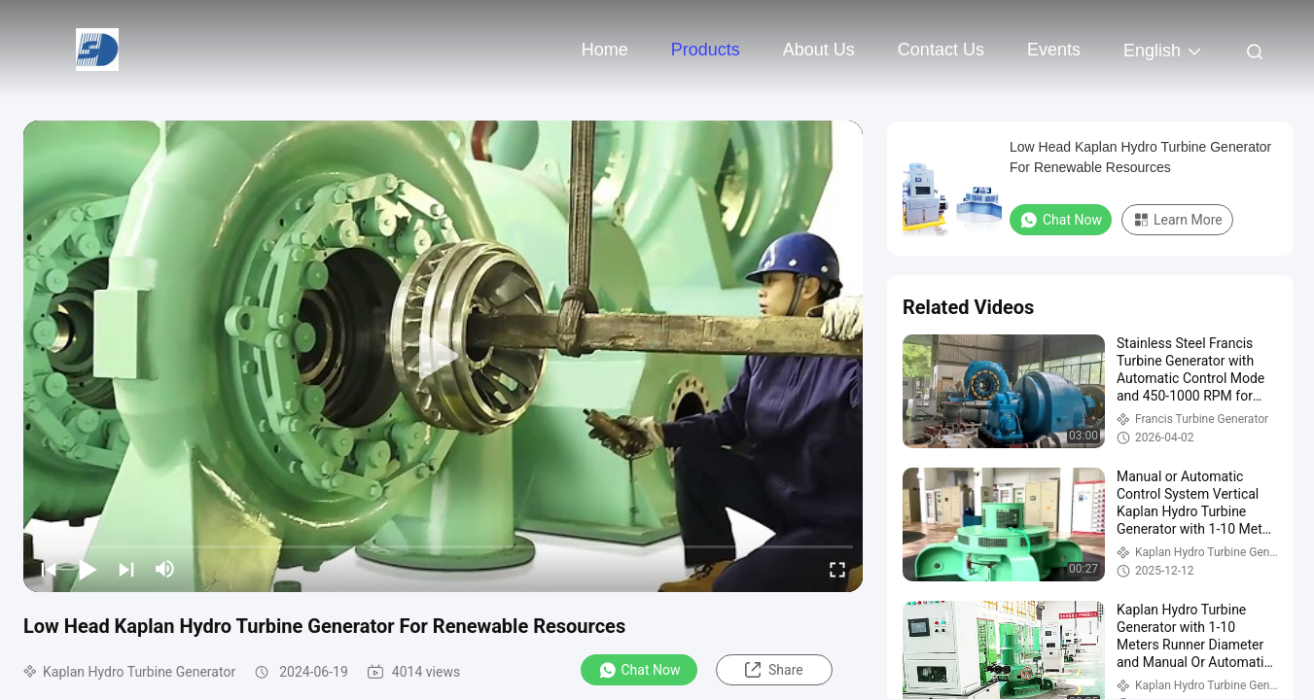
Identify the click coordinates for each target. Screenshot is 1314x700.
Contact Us (941, 49)
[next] (126, 568)
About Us (819, 49)
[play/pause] (87, 568)
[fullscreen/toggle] (837, 568)
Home (605, 49)
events (1054, 49)
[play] (443, 356)
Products (705, 49)
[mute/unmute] (165, 568)
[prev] (48, 568)
